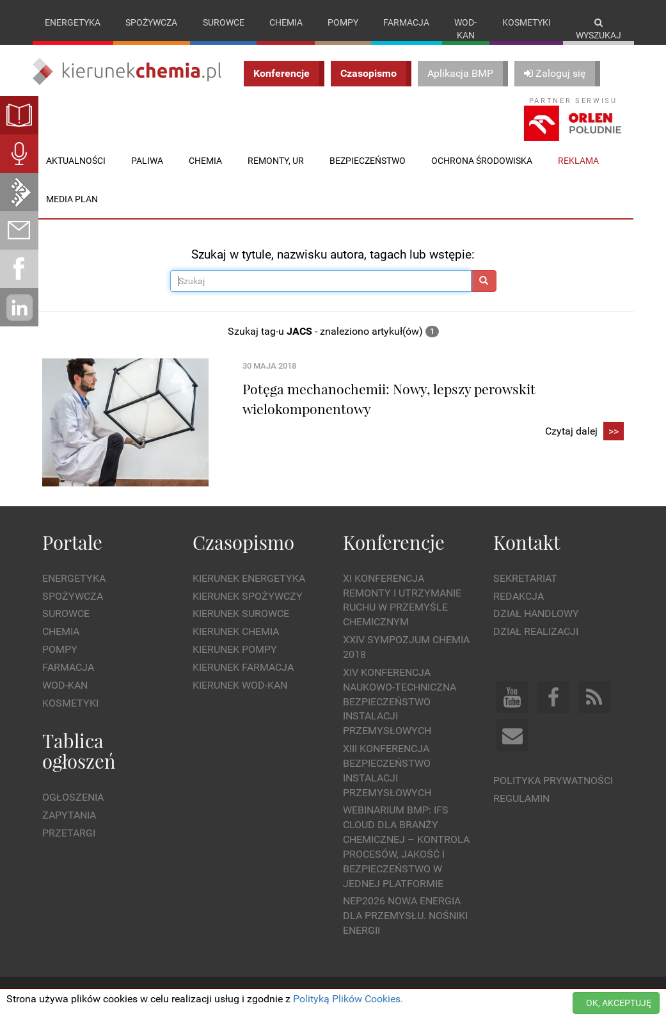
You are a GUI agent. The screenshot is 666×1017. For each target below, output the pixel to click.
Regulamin (521, 798)
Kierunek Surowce (241, 613)
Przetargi (68, 833)
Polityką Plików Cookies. (348, 999)
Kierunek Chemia (236, 631)
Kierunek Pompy (235, 649)
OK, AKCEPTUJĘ (618, 1003)
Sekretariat (525, 578)
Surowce (223, 22)
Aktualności (76, 161)
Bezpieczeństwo (367, 161)
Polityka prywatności (553, 780)
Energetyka (72, 22)
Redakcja (518, 596)
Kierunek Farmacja (243, 667)
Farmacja (406, 22)
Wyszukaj (598, 29)
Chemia (286, 22)
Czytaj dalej (584, 431)
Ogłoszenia (73, 797)
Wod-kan (465, 28)
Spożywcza (151, 22)
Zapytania (69, 815)
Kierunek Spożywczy (248, 596)
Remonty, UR (276, 161)
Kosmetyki (526, 22)
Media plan (72, 199)
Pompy (343, 22)
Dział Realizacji (535, 631)
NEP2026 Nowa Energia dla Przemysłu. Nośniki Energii (405, 915)
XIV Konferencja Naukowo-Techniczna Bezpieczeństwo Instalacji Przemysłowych (399, 701)
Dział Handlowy (536, 613)
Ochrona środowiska (481, 161)
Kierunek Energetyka (249, 578)
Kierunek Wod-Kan (240, 685)
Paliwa (147, 161)
